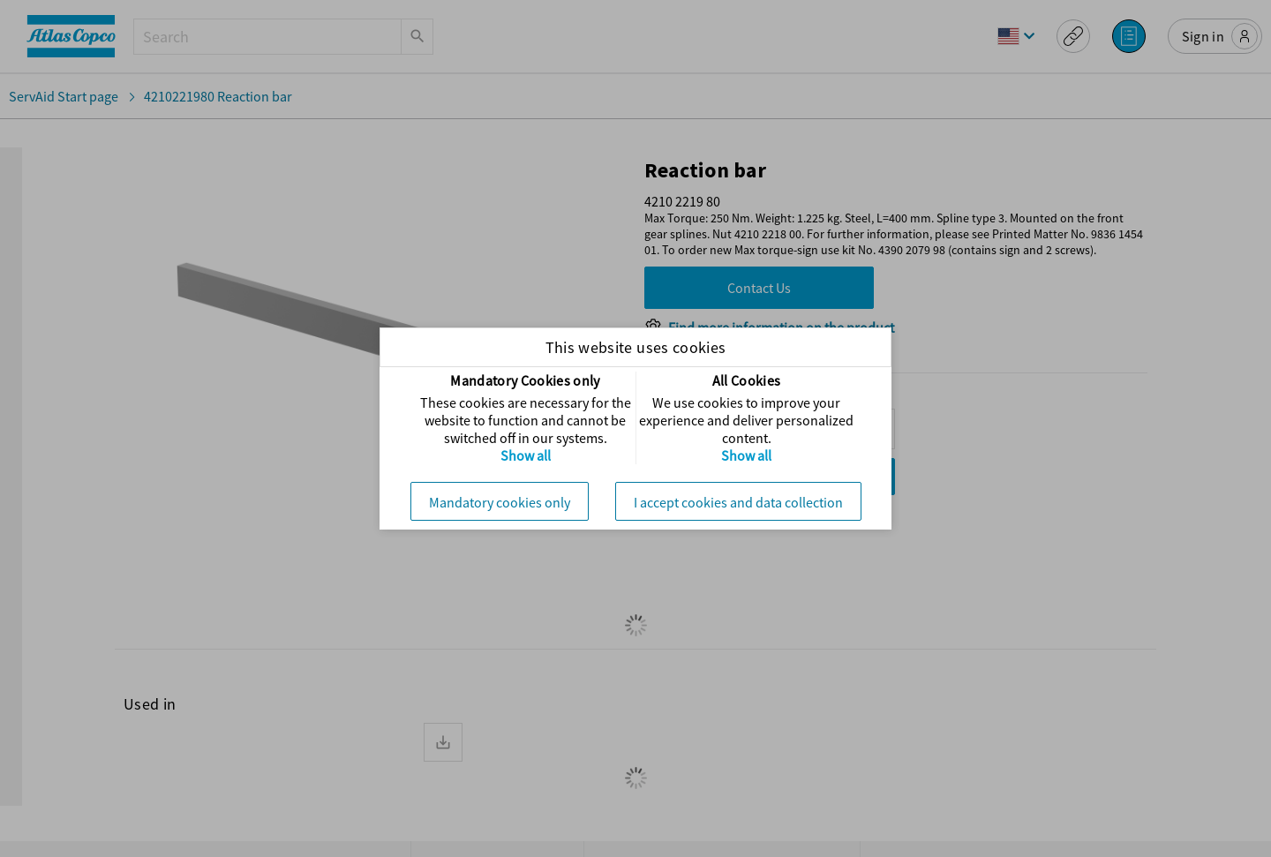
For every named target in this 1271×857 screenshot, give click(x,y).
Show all (525, 455)
